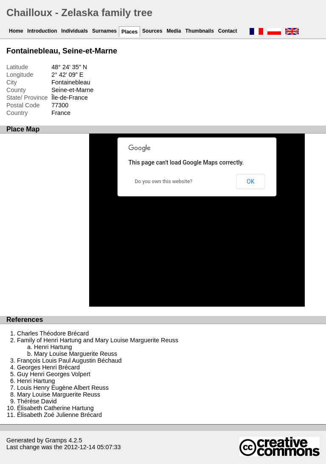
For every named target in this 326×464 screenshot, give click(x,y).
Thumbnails (199, 31)
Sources (152, 31)
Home (16, 31)
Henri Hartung (53, 347)
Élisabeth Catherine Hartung (55, 408)
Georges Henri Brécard (48, 367)
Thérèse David (37, 401)
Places (129, 32)
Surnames (104, 31)
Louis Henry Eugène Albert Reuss (63, 387)
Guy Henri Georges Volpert (53, 374)
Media (173, 31)
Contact (227, 31)
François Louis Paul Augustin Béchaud (69, 360)
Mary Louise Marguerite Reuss (75, 353)
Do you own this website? (164, 181)
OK (250, 181)
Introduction (42, 31)
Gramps (56, 440)
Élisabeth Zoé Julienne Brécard (59, 414)
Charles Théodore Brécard (53, 333)
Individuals (74, 31)
